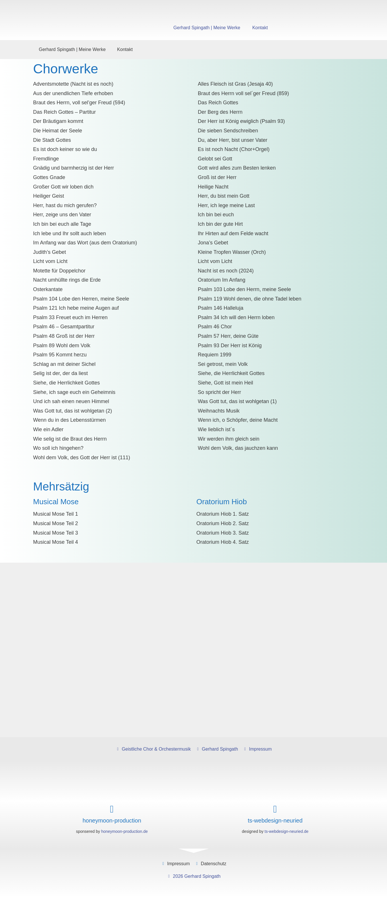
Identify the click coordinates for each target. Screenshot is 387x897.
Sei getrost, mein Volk (223, 364)
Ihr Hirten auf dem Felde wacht (233, 233)
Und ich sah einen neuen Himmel (71, 401)
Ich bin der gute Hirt (220, 224)
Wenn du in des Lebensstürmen (69, 420)
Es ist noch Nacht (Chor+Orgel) (234, 149)
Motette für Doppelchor (59, 271)
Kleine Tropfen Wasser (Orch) (232, 252)
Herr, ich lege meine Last (226, 205)
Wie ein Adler (48, 429)
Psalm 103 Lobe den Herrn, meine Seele (244, 289)
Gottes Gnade (49, 177)
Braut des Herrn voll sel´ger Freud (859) (243, 93)
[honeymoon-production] (112, 809)
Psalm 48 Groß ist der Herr (64, 336)
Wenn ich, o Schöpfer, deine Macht (238, 420)
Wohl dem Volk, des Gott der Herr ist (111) (81, 457)
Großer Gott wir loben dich (63, 187)
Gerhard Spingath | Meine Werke (206, 27)
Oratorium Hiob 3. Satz (223, 533)
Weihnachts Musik (219, 411)
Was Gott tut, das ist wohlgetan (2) (72, 411)
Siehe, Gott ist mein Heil (225, 383)
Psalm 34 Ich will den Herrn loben (236, 317)
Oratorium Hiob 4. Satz (223, 542)
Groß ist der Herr (217, 177)
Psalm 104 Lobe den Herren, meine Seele (81, 299)
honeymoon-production (111, 820)
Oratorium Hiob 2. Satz (223, 523)
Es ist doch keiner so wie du (65, 149)
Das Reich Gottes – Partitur (64, 112)
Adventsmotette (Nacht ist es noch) (73, 84)
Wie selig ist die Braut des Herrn (70, 439)
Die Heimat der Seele (57, 131)
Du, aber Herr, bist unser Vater (233, 140)
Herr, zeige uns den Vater (62, 214)
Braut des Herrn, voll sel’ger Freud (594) (79, 102)
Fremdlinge (46, 159)
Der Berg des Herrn (220, 112)
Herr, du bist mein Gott (224, 196)
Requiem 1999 (214, 355)
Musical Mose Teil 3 (55, 533)
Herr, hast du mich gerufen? (65, 205)
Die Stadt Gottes (52, 140)
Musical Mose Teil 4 (55, 542)
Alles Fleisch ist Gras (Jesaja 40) (235, 84)
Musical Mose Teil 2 (55, 523)
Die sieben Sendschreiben (228, 131)
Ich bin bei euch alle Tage (62, 224)
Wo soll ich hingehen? (58, 448)
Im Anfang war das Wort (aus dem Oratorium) (85, 243)
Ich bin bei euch (216, 214)
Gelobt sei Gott (215, 159)
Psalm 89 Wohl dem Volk (62, 345)
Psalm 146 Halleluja (220, 308)
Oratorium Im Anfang (221, 280)
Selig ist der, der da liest (60, 373)
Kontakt (260, 27)
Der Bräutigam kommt (58, 121)
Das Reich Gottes (218, 102)
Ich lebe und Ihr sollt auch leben (69, 233)
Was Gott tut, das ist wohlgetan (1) (237, 401)
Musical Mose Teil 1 (55, 514)
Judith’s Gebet (49, 252)
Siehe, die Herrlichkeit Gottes (231, 373)
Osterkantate (48, 289)
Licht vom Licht (50, 261)
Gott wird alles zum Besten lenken (237, 168)
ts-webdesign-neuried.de (287, 831)
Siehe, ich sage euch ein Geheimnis (74, 392)
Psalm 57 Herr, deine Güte (228, 336)
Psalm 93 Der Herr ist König (230, 345)
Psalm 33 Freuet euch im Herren (70, 317)
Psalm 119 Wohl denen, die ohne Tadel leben (250, 299)
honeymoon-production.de (124, 831)
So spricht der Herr (219, 392)
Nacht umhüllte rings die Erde (67, 280)
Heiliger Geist (48, 196)
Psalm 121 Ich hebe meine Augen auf (76, 308)
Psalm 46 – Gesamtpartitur (64, 326)
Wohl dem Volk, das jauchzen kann (238, 448)
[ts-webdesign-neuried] (275, 809)
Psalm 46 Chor (215, 326)
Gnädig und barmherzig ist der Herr (73, 168)
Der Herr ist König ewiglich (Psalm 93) (241, 121)
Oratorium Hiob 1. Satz (223, 514)
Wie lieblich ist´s (216, 429)
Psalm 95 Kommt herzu (60, 355)
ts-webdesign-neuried (275, 820)
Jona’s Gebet (213, 243)
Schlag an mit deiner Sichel (64, 364)
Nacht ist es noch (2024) (226, 271)
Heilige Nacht (213, 187)
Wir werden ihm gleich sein (229, 439)
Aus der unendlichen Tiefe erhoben (73, 93)
